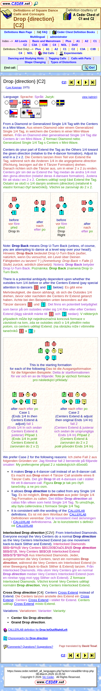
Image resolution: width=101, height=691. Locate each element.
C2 (25, 44)
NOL (64, 44)
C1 (95, 41)
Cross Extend (68, 592)
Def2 (75, 44)
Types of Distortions (63, 62)
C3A (34, 44)
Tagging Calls (57, 58)
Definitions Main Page (18, 32)
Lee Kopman (14, 87)
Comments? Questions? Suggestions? (28, 646)
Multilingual (37, 36)
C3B (45, 44)
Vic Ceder (48, 676)
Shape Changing (35, 62)
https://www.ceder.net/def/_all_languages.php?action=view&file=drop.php (50, 670)
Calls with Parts (81, 58)
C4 (54, 44)
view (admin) (89, 96)
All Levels (21, 41)
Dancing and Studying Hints (26, 58)
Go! (89, 68)
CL (76, 510)
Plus (68, 41)
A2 (86, 41)
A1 (78, 41)
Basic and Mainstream (46, 41)
